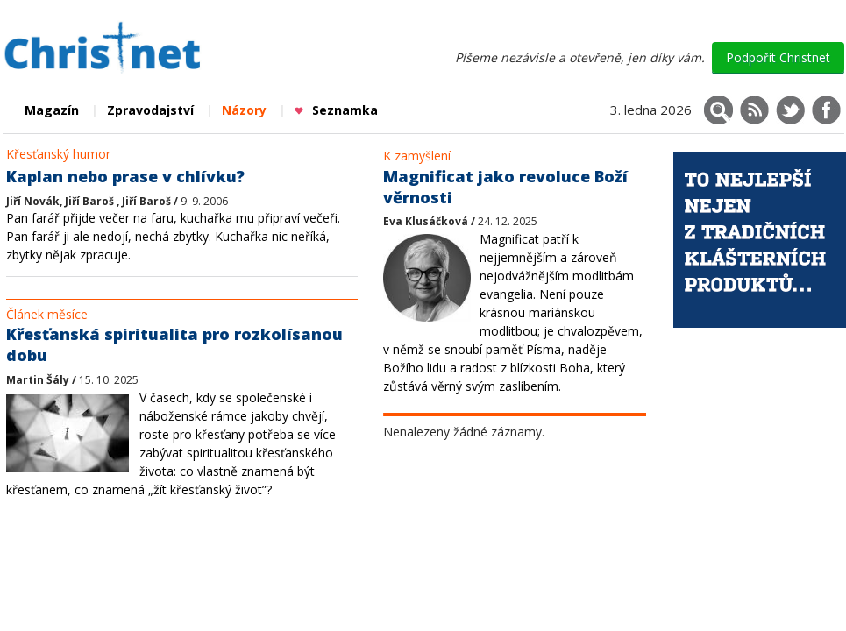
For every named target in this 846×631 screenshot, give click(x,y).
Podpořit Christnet (778, 57)
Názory (244, 110)
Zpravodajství (150, 110)
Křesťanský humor (58, 153)
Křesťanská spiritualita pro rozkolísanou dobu (174, 344)
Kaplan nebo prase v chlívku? (125, 176)
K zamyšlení (417, 155)
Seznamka (336, 110)
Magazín (52, 110)
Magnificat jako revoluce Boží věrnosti (505, 187)
